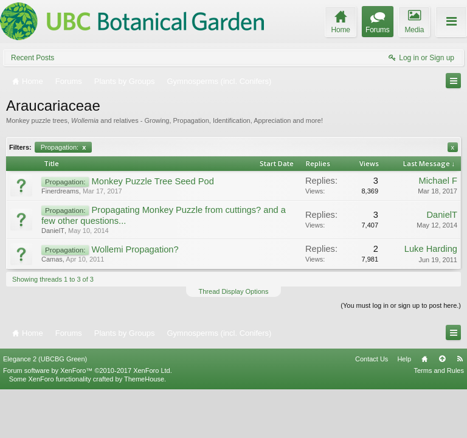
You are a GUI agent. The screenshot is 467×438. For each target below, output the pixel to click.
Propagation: (63, 147)
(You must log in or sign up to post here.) (401, 305)
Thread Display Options (234, 291)
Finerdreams (60, 191)
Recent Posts (32, 58)
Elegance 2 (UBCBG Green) (45, 407)
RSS (459, 407)
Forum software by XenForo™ (87, 418)
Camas (52, 259)
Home (424, 407)
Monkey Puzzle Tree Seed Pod (153, 181)
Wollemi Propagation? (135, 249)
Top (442, 407)
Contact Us (371, 407)
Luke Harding (430, 249)
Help (404, 407)
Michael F (437, 181)
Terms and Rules (438, 418)
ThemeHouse (144, 427)
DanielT (52, 230)
